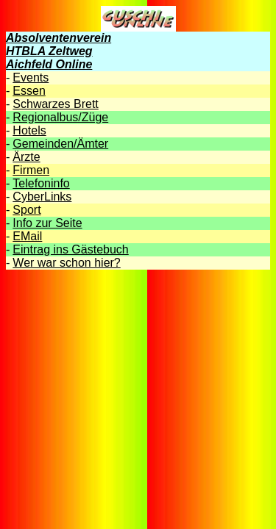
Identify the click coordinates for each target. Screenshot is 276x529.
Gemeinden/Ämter (60, 143)
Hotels (29, 130)
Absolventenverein (58, 38)
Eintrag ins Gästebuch (70, 249)
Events (31, 77)
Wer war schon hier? (66, 262)
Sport (26, 210)
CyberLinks (42, 196)
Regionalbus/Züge (60, 117)
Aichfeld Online (49, 64)
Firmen (31, 170)
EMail (27, 236)
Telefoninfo (41, 183)
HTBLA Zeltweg (49, 51)
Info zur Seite (47, 223)
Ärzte (26, 157)
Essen (29, 90)
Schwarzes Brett (55, 104)
